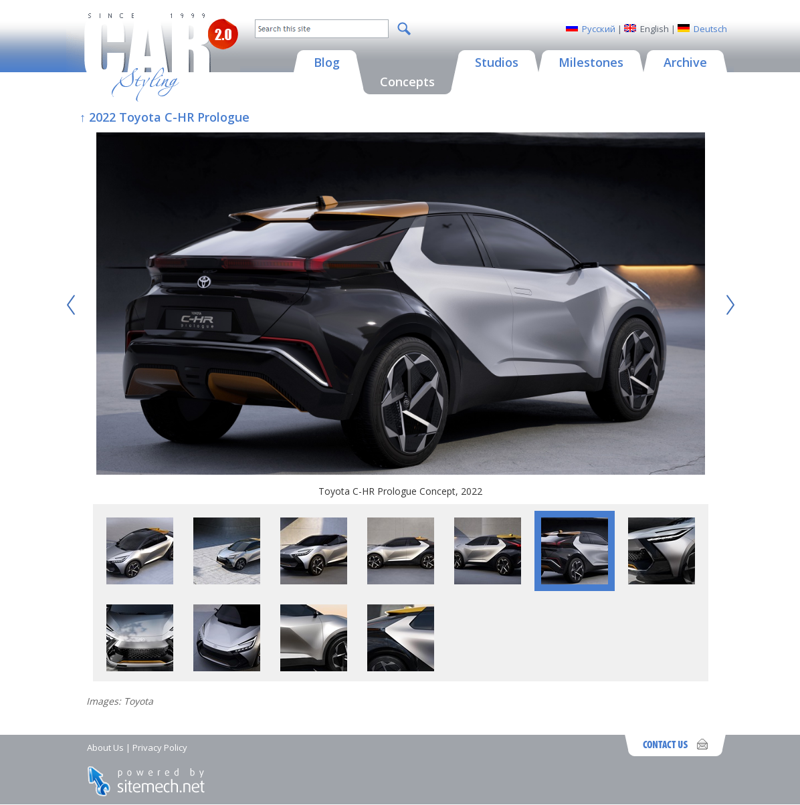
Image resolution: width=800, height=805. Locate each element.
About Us (105, 747)
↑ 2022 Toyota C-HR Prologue (164, 117)
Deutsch (710, 29)
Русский (598, 29)
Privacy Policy (159, 747)
